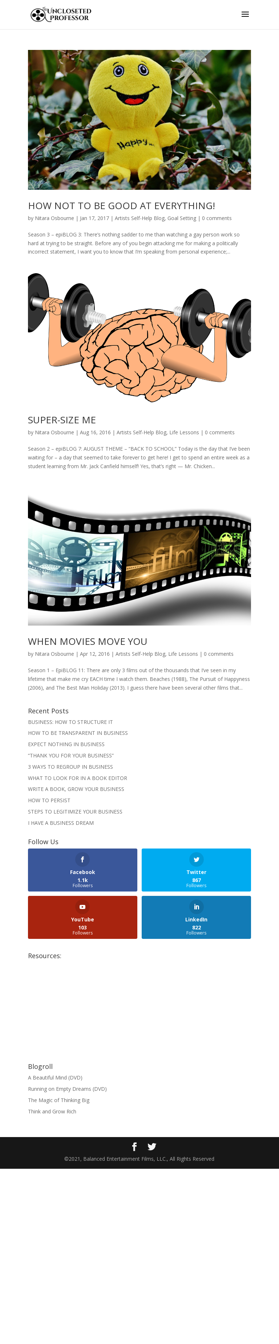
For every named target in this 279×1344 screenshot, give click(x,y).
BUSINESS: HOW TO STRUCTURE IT (70, 721)
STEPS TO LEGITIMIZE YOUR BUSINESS (75, 811)
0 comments (217, 218)
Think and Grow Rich (52, 1111)
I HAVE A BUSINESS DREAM (61, 822)
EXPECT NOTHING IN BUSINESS (66, 744)
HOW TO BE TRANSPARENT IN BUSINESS (78, 732)
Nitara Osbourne (54, 218)
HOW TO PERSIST (49, 800)
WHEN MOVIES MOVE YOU (87, 641)
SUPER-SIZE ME (62, 419)
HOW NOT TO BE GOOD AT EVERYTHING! (121, 205)
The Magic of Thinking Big (58, 1100)
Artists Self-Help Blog (140, 218)
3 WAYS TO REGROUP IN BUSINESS (70, 766)
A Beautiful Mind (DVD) (55, 1077)
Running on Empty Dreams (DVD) (67, 1088)
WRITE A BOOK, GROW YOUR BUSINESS (76, 788)
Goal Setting (181, 218)
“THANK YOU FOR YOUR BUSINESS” (71, 755)
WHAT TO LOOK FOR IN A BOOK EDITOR (77, 778)
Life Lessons (184, 432)
